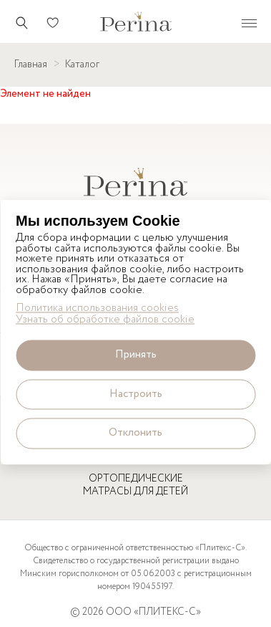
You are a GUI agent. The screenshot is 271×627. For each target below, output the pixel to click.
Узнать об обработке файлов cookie (105, 320)
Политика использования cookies (97, 308)
